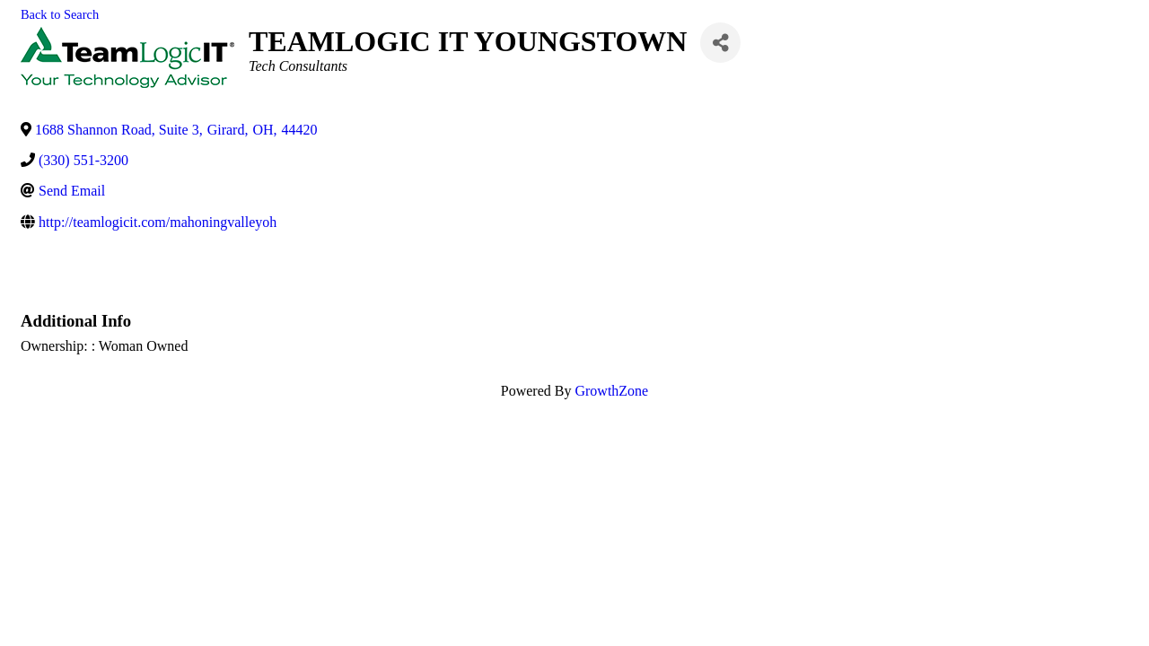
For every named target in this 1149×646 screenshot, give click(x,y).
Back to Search (60, 14)
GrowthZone (611, 390)
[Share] (720, 42)
